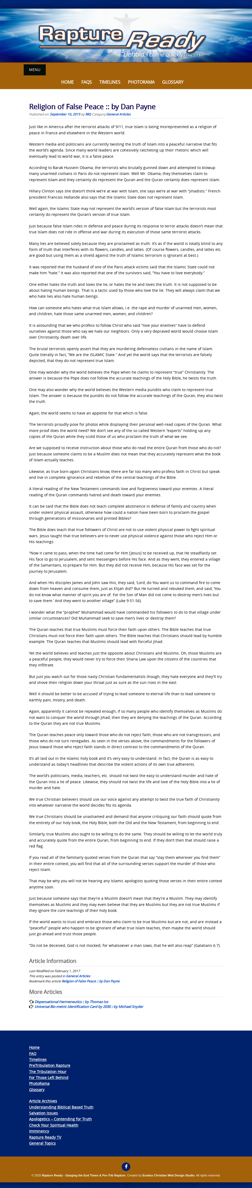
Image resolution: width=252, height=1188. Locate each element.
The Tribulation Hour (47, 1071)
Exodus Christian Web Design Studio (168, 1175)
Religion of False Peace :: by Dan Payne (91, 981)
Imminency (39, 1131)
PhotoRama (39, 1083)
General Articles (118, 114)
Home (67, 82)
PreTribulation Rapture (49, 1065)
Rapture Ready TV (45, 1137)
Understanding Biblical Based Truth (61, 1106)
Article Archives (43, 1100)
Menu (34, 69)
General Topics (42, 1143)
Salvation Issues (43, 1113)
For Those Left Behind (48, 1077)
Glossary (172, 82)
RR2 (88, 114)
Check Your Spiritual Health (53, 1125)
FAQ (32, 1053)
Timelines (109, 82)
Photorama (141, 82)
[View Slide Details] (126, 36)
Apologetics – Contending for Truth (60, 1119)
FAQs (86, 82)
